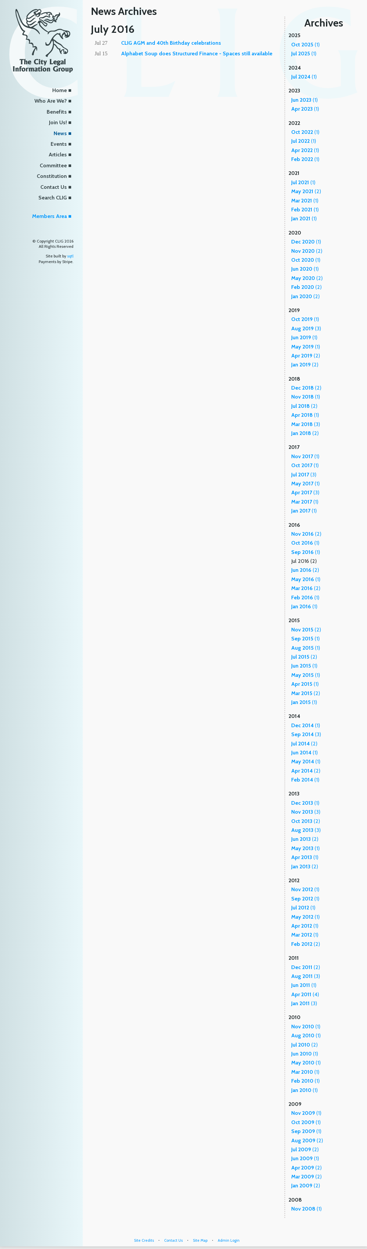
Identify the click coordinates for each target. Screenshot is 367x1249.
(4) (305, 994)
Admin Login (229, 1240)
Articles (58, 154)
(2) (306, 191)
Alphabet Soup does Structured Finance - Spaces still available (196, 53)
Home (59, 90)
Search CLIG (52, 197)
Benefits (57, 112)
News (60, 133)
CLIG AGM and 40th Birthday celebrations (171, 43)
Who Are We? (50, 101)
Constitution (52, 176)
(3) (306, 328)
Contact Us (53, 187)
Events (59, 144)
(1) (305, 44)
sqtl (70, 255)
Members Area (49, 216)
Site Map (200, 1240)
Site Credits (144, 1240)
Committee (53, 165)
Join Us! (58, 122)
